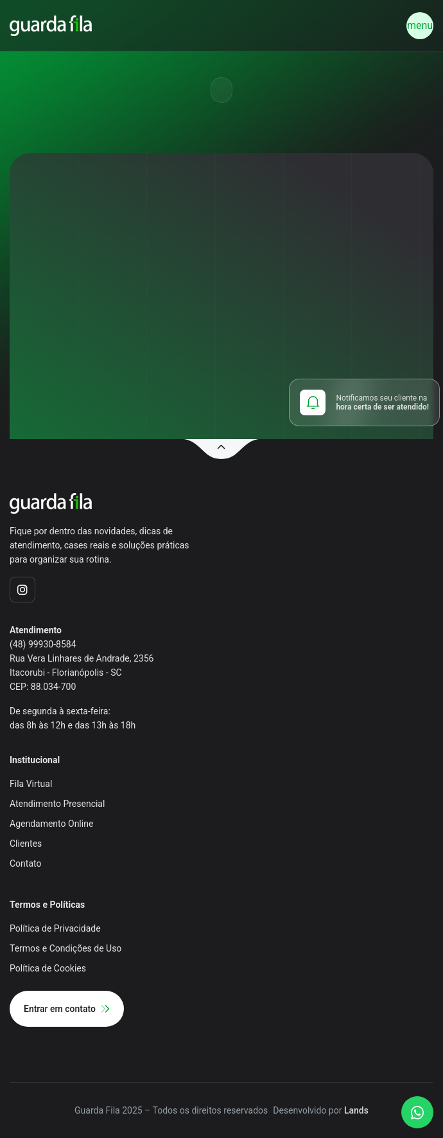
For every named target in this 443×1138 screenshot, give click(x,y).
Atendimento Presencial (57, 804)
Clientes (26, 843)
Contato (25, 863)
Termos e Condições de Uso (65, 948)
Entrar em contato (67, 1009)
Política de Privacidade (55, 928)
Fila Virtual (31, 784)
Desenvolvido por (321, 1110)
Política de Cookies (48, 968)
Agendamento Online (51, 823)
